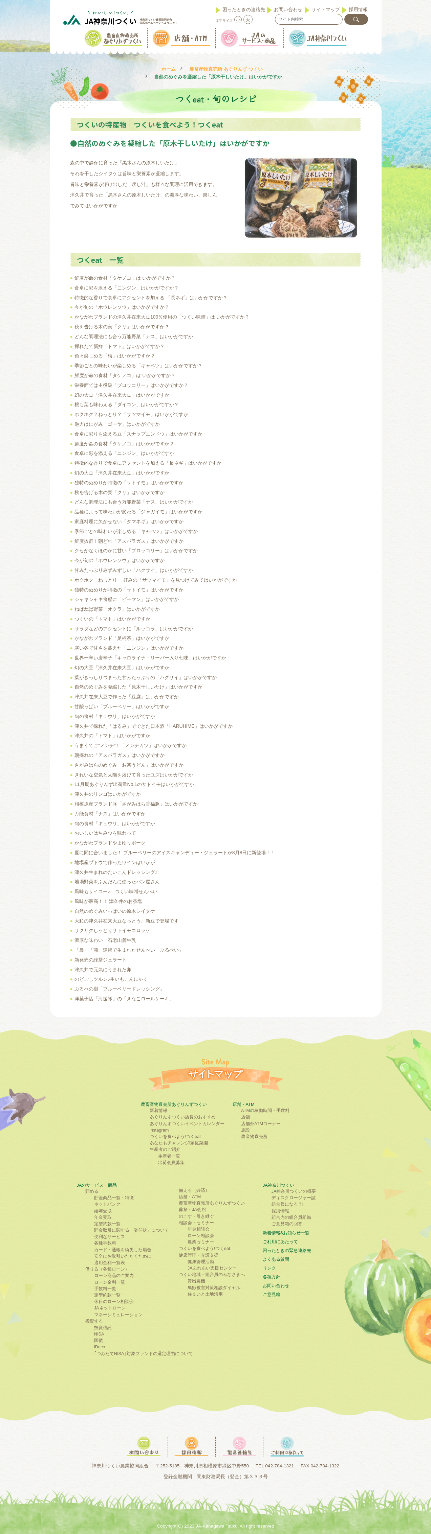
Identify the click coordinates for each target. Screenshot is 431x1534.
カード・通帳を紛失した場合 (122, 1249)
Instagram (159, 1130)
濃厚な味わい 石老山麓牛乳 (105, 940)
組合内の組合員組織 (291, 1217)
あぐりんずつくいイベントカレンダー (187, 1123)
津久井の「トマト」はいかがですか (112, 735)
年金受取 (103, 1217)
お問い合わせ (288, 9)
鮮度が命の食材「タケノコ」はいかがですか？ (124, 443)
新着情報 (158, 1110)
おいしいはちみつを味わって (105, 833)
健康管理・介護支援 (198, 1255)
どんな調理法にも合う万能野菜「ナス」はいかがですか (133, 336)
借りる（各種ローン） (107, 1269)
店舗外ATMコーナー (261, 1123)
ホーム (168, 69)
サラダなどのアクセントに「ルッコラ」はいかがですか (133, 628)
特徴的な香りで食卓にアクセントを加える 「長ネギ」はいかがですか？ (151, 297)
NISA (99, 1334)
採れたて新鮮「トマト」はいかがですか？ (119, 346)
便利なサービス (109, 1236)
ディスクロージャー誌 (294, 1197)
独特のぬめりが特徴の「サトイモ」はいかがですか (129, 482)
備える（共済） (194, 1190)
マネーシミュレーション (118, 1314)
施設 (245, 1130)
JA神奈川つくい (278, 1185)
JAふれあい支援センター (212, 1268)
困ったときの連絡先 (243, 9)
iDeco (99, 1346)
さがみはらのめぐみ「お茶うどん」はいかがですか (129, 765)
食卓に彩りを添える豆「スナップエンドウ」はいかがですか (138, 434)
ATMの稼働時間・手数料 (265, 1110)
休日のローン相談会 (114, 1301)
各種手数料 (105, 1243)
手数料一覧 (105, 1288)
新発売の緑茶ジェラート (100, 959)
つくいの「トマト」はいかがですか (112, 619)
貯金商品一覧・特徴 (114, 1197)
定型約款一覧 (107, 1223)
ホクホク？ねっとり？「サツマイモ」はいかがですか (131, 414)
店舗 (245, 1116)
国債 (98, 1340)
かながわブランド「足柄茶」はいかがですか (121, 638)
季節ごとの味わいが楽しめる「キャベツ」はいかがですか (136, 531)
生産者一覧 (169, 1156)
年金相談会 (199, 1229)
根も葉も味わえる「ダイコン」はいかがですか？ (126, 404)
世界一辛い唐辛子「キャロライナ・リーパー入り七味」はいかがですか (150, 657)
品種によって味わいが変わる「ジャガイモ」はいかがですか (138, 511)
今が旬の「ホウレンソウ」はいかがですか (119, 560)
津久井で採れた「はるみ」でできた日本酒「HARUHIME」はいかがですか (153, 726)
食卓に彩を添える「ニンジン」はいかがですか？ (126, 287)
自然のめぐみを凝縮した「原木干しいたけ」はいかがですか (138, 687)
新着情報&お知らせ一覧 (286, 1232)
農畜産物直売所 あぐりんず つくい (226, 69)
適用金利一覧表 (109, 1262)
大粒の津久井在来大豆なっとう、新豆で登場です (126, 921)
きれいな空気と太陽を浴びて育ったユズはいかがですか (133, 774)
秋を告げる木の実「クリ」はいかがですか (119, 492)
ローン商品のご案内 (114, 1275)
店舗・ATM (244, 1104)
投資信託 (103, 1327)
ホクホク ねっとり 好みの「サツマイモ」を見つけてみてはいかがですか (155, 580)
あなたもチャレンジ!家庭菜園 (179, 1142)
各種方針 (271, 1276)
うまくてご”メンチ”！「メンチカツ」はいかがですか (130, 745)
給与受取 (103, 1210)
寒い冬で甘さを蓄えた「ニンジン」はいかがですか (129, 648)
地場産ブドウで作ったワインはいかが (114, 862)
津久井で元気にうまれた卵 (102, 969)
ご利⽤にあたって (280, 1241)
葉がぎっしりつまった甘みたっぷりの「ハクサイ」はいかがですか (145, 677)
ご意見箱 (271, 1294)
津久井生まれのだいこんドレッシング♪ (115, 872)
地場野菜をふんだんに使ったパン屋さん (117, 881)
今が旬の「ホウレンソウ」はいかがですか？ (121, 307)
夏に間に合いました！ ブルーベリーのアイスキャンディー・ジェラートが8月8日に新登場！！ (174, 852)
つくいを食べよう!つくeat (175, 1136)
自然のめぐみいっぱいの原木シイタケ (114, 911)
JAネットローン (110, 1307)
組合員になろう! (288, 1204)
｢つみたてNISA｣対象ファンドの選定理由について (143, 1353)
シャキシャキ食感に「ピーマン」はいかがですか (126, 599)
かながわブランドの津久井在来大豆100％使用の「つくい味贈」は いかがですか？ (162, 317)
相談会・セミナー (196, 1222)
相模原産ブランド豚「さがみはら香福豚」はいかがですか (136, 804)
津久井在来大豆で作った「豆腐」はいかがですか (126, 696)
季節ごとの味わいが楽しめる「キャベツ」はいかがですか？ (138, 365)
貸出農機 (196, 1280)
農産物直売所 (254, 1136)
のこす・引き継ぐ (196, 1216)
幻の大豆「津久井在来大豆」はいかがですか (121, 395)
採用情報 (358, 9)
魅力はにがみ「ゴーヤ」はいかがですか (117, 424)
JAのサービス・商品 (97, 1185)
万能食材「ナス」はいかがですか (110, 813)
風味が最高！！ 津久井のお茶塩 (108, 901)
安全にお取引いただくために (122, 1256)
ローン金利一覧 (109, 1282)
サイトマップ (325, 9)
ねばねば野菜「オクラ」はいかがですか (117, 609)
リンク (269, 1268)
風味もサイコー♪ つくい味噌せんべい (115, 891)
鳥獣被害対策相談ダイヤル (214, 1287)
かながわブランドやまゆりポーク (110, 842)
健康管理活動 (201, 1261)
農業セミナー (201, 1242)
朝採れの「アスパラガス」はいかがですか (119, 755)
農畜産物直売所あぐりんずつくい (174, 1104)
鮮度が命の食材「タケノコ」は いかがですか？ (124, 278)
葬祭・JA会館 (192, 1209)
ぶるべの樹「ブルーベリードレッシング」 (119, 989)
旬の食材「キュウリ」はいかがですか (114, 716)
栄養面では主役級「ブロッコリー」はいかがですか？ (131, 385)
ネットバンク (107, 1204)
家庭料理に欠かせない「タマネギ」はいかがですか (129, 521)
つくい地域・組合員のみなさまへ (212, 1274)
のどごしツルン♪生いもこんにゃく (111, 979)
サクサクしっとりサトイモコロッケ (112, 930)
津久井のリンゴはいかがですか (107, 794)
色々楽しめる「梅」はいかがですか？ (114, 355)
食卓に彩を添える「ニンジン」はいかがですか (124, 453)
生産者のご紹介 (165, 1149)
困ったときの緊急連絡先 (287, 1250)
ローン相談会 (201, 1235)
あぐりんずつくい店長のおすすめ (183, 1116)
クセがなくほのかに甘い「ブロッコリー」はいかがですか (136, 550)
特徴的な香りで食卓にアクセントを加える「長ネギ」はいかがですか (147, 463)
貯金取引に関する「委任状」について (131, 1230)
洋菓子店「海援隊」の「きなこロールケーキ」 (124, 998)
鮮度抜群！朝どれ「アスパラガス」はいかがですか (129, 541)
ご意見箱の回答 (287, 1223)
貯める (92, 1191)
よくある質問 (276, 1259)
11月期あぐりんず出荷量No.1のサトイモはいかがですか (134, 784)
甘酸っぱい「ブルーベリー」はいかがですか (121, 706)
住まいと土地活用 (205, 1294)
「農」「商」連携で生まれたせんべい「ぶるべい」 (129, 950)
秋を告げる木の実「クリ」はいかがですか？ (121, 326)
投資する (94, 1321)
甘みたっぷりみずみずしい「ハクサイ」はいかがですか (133, 570)
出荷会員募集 (171, 1162)
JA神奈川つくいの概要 (294, 1191)
